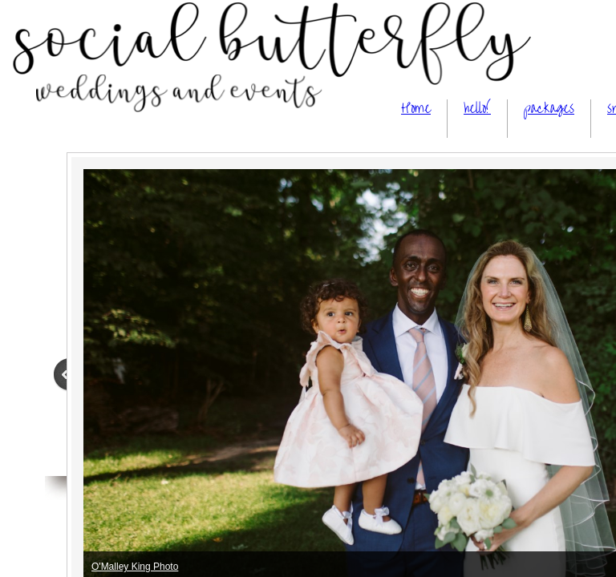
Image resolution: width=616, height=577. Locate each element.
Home (416, 108)
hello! (477, 108)
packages (549, 108)
